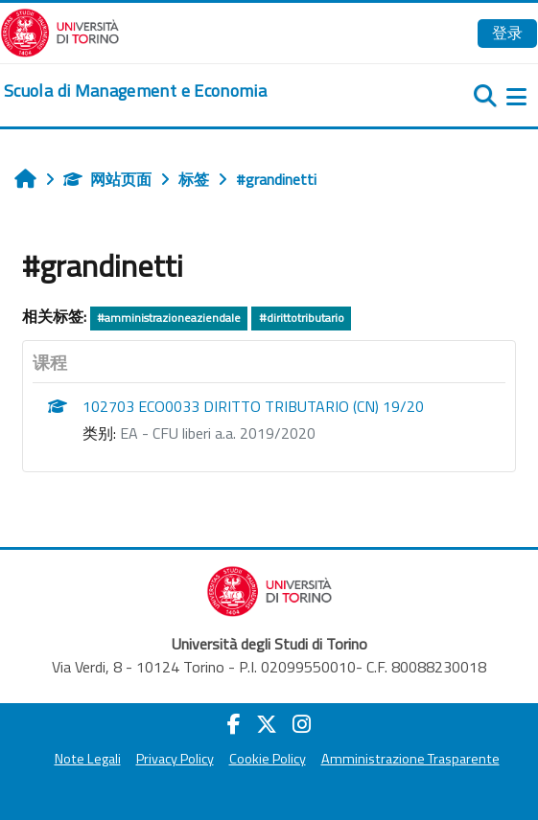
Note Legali (88, 758)
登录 (507, 32)
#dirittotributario (301, 317)
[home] (135, 91)
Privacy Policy (175, 758)
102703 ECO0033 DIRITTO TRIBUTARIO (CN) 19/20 (253, 406)
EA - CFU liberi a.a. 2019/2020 (218, 432)
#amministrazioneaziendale (169, 317)
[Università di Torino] (60, 30)
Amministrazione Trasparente (410, 758)
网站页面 (107, 179)
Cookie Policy (267, 758)
